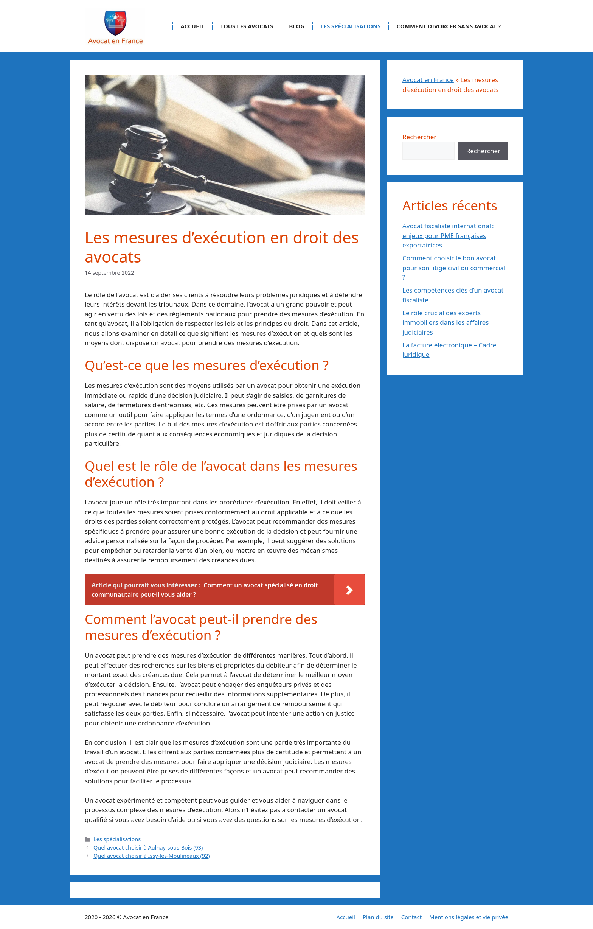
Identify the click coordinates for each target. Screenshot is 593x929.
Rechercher (419, 136)
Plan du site (378, 917)
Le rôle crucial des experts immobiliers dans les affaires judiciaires (445, 322)
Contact (411, 917)
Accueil (193, 26)
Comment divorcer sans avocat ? (449, 26)
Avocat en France (428, 79)
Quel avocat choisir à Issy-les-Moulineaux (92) (151, 855)
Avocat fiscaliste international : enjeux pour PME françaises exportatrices (448, 235)
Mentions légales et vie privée (468, 917)
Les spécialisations (350, 26)
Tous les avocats (246, 26)
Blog (296, 26)
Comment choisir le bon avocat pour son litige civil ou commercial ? (453, 268)
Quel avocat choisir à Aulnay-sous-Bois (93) (148, 847)
